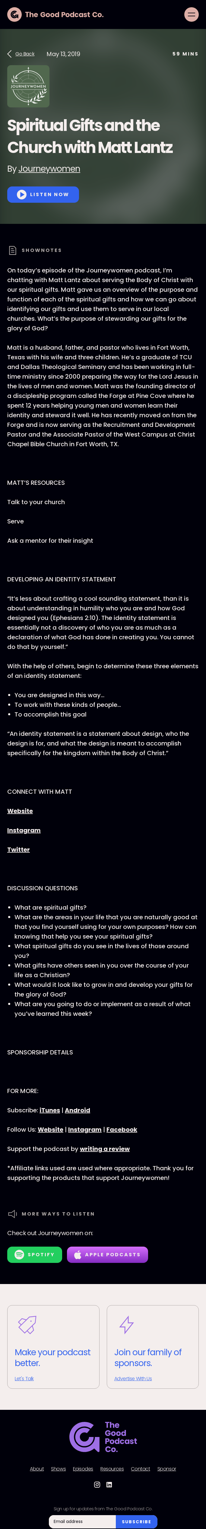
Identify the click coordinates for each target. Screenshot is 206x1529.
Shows (58, 1469)
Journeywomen (49, 169)
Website (20, 811)
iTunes (50, 1110)
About (37, 1469)
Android (77, 1110)
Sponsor (166, 1469)
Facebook (121, 1129)
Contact (140, 1469)
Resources (112, 1469)
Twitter (18, 849)
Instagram (24, 830)
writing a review (105, 1149)
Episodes (83, 1469)
